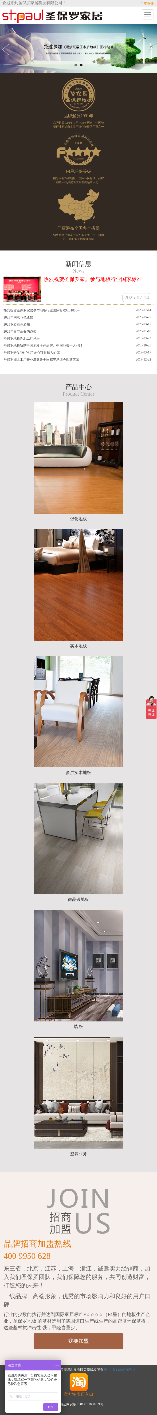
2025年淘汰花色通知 (18, 317)
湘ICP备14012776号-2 (119, 1370)
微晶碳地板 (78, 899)
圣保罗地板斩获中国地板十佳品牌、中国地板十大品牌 (43, 345)
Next (150, 49)
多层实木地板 (78, 772)
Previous (7, 49)
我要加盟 (78, 1341)
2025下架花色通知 (17, 324)
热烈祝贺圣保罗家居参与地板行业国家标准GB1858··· (42, 310)
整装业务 (78, 1153)
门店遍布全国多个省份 (78, 228)
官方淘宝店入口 (78, 1384)
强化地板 (78, 518)
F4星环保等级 (78, 171)
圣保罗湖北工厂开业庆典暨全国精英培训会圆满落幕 (41, 359)
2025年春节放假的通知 (20, 331)
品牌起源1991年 (78, 116)
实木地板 (78, 646)
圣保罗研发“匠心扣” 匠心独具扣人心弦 (32, 352)
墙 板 (78, 1026)
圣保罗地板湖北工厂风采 (22, 338)
